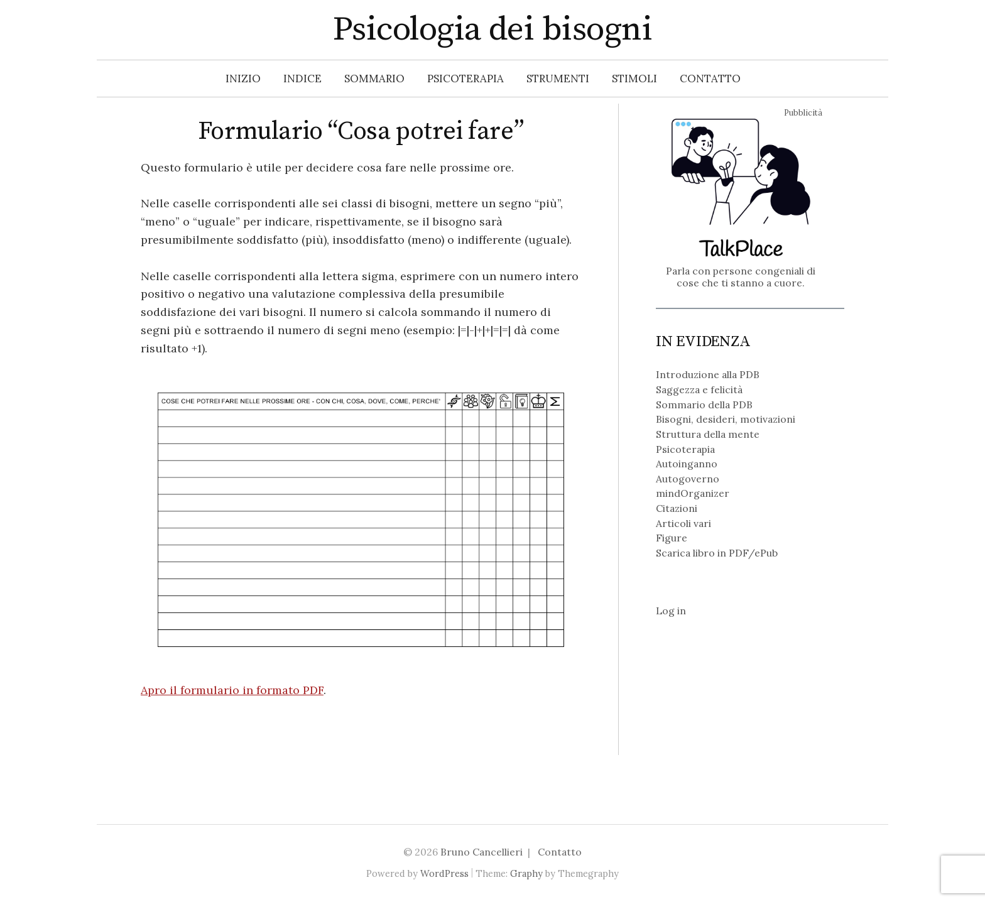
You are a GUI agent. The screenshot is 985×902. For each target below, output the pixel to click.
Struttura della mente (707, 434)
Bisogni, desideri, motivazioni (725, 419)
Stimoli (634, 78)
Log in (671, 610)
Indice (302, 78)
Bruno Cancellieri (481, 851)
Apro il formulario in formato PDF (232, 690)
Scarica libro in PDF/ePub (717, 552)
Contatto (710, 78)
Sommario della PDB (704, 404)
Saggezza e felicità (699, 389)
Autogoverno (687, 478)
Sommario (374, 78)
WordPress (444, 873)
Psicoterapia (465, 78)
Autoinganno (686, 463)
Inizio (243, 78)
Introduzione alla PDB (707, 374)
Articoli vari (683, 523)
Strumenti (557, 78)
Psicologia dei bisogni (492, 29)
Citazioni (676, 508)
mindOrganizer (692, 493)
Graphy (526, 873)
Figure (671, 537)
